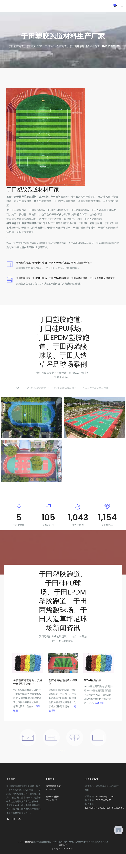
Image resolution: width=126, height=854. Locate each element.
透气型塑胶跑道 (53, 786)
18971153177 (112, 46)
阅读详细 (99, 703)
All (17, 388)
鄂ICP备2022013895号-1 (63, 848)
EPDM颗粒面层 (92, 680)
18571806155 (118, 807)
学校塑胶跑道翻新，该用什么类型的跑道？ (27, 682)
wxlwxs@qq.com (105, 796)
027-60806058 (103, 800)
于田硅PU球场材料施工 (64, 388)
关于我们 (10, 779)
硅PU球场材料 (52, 796)
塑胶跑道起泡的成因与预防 (63, 682)
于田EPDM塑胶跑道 (35, 388)
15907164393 (104, 807)
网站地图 (63, 845)
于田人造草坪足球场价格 (95, 388)
